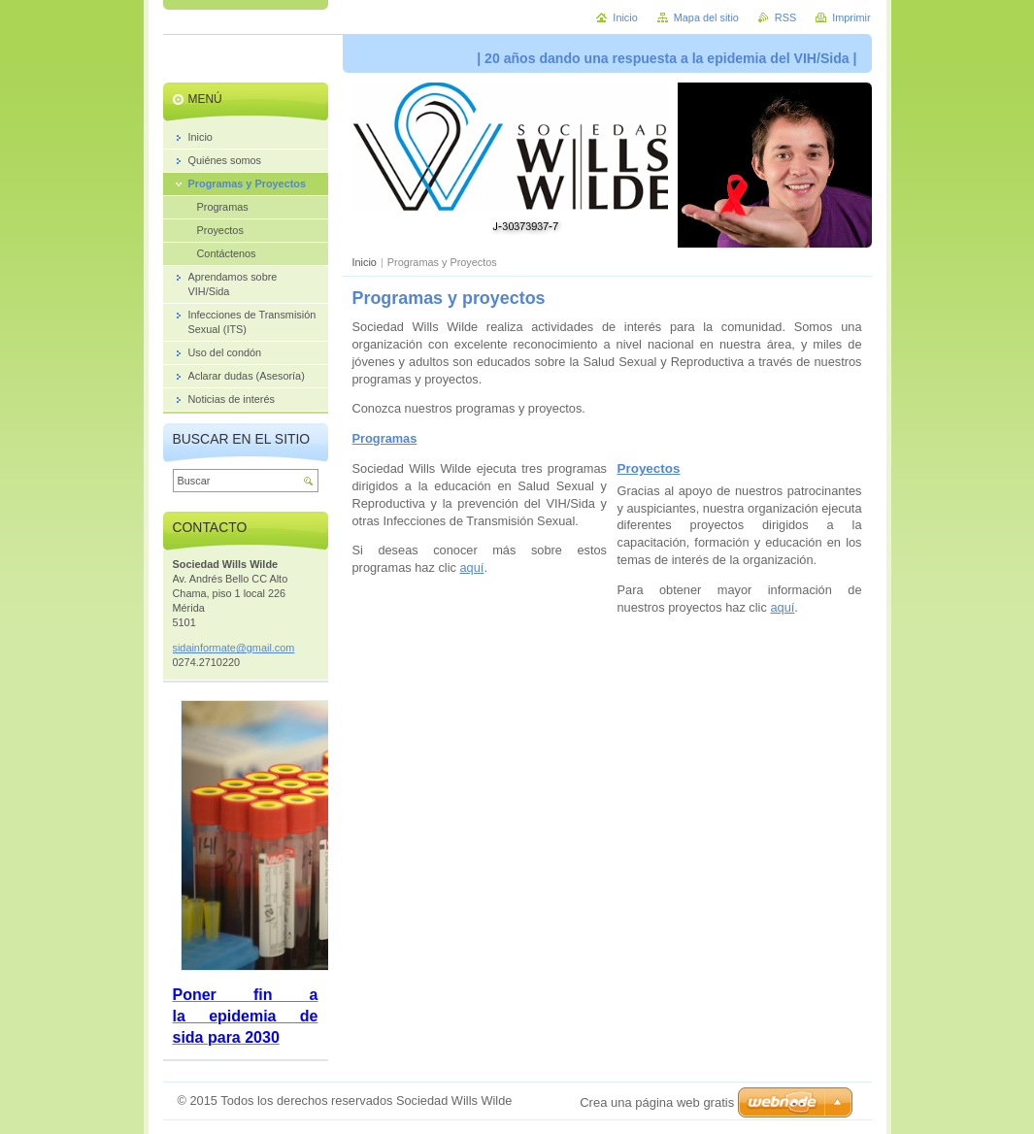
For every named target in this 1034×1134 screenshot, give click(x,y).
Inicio (364, 262)
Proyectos (649, 468)
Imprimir (851, 17)
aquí (471, 567)
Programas (384, 438)
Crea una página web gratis (657, 1102)
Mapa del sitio (706, 17)
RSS (785, 17)
